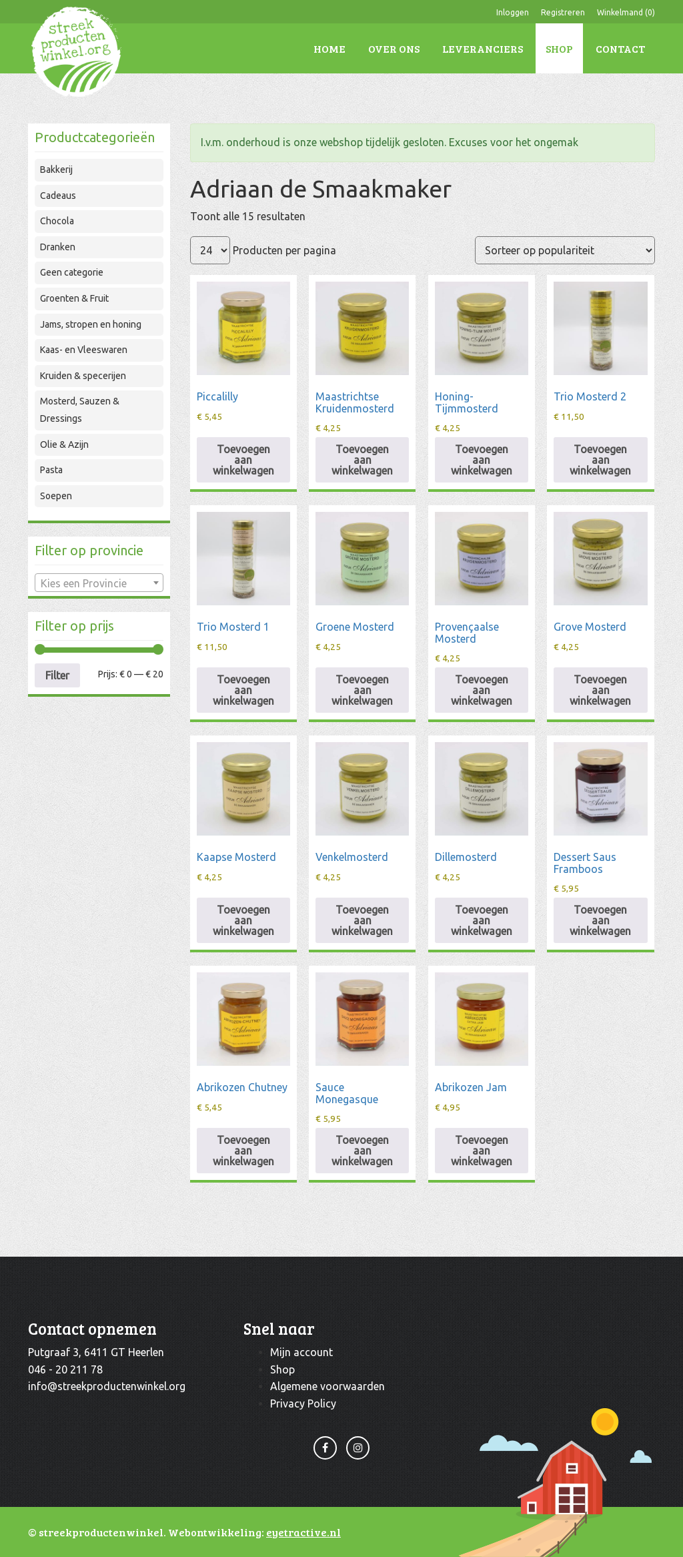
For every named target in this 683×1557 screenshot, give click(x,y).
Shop (559, 48)
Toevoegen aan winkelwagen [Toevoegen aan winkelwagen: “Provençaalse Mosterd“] (481, 690)
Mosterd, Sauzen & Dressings (79, 410)
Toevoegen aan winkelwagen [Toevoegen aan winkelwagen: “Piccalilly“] (243, 460)
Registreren (563, 12)
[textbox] (99, 583)
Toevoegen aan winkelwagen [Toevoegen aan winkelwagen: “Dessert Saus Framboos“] (600, 920)
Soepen (56, 496)
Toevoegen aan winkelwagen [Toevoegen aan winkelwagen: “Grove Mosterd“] (600, 690)
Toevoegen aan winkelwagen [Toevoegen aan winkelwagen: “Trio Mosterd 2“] (600, 460)
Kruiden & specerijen (83, 375)
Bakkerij (56, 169)
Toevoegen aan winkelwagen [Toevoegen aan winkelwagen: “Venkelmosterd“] (362, 920)
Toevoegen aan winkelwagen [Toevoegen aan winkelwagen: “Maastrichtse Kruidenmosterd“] (362, 460)
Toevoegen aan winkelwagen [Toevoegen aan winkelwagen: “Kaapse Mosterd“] (243, 920)
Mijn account (301, 1352)
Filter (57, 675)
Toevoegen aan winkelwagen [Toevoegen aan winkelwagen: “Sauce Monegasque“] (362, 1150)
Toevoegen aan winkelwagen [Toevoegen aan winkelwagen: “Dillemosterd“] (481, 920)
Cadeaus (58, 195)
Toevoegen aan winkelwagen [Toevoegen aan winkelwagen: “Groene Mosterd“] (362, 690)
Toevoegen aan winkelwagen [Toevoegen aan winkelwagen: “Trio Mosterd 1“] (243, 690)
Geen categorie (71, 272)
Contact (620, 48)
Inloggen (512, 12)
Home (329, 48)
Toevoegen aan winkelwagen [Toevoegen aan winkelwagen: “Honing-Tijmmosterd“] (481, 460)
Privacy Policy (303, 1403)
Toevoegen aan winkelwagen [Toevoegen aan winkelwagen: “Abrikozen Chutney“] (243, 1150)
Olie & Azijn (64, 444)
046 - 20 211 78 (65, 1369)
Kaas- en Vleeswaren (83, 349)
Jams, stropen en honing (90, 324)
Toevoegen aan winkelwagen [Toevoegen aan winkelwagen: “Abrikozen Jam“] (481, 1150)
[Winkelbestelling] (565, 250)
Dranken (57, 247)
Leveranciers (482, 48)
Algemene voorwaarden (327, 1386)
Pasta (51, 469)
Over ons (394, 48)
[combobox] (99, 582)
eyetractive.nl (303, 1532)
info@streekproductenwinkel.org (106, 1386)
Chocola (57, 221)
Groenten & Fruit (74, 298)
